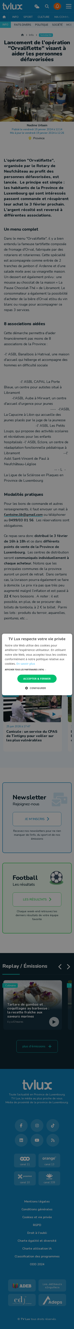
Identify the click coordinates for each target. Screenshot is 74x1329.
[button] (37, 669)
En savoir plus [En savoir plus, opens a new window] (25, 663)
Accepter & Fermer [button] (37, 678)
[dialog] (37, 664)
